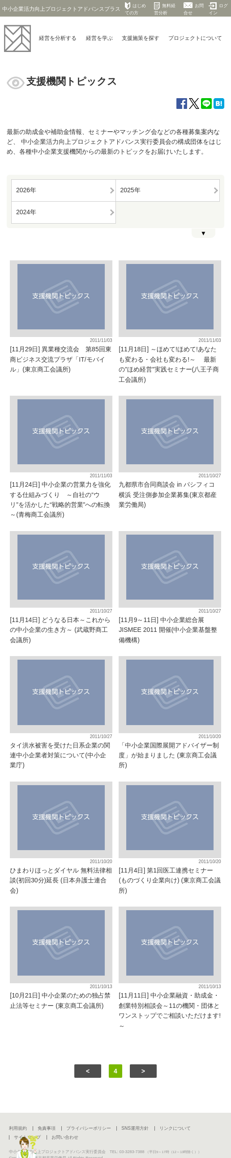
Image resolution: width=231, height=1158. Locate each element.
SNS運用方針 (135, 1128)
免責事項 (47, 1128)
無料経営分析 (164, 8)
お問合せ (194, 8)
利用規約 (18, 1128)
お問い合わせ (64, 1137)
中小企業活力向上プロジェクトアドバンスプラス (61, 9)
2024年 (26, 212)
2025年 (130, 190)
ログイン (218, 8)
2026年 (26, 190)
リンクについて (175, 1128)
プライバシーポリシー (88, 1128)
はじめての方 (135, 8)
